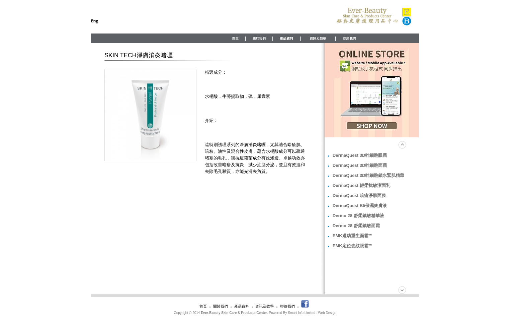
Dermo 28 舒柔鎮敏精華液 (358, 215)
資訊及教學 (264, 306)
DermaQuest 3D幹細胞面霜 (360, 165)
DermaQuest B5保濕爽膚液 (360, 205)
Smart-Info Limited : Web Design (312, 313)
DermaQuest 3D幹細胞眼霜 (360, 155)
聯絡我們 (287, 306)
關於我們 (220, 306)
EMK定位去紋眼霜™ (353, 245)
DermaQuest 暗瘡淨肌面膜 (359, 195)
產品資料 (241, 306)
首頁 (203, 306)
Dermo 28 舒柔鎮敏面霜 (356, 225)
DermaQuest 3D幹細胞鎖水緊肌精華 (369, 175)
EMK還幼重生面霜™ (353, 235)
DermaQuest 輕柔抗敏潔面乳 (361, 185)
